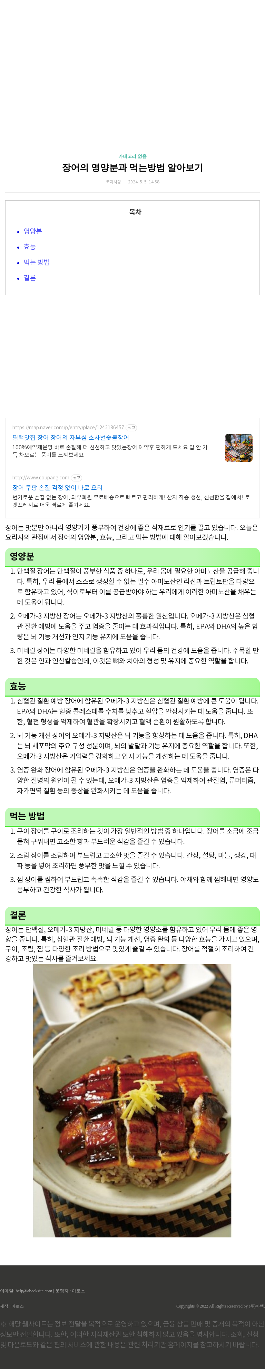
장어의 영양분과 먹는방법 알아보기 (132, 168)
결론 (29, 279)
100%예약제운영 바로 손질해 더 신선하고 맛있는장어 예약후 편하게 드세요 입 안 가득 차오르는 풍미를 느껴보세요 (110, 451)
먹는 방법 (36, 263)
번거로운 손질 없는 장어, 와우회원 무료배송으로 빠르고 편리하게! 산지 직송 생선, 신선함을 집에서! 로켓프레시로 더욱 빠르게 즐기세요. (131, 501)
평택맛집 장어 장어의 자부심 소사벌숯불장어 (70, 438)
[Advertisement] (132, 65)
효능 (29, 247)
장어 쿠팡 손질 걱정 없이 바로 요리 (57, 488)
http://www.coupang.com (40, 478)
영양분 (32, 232)
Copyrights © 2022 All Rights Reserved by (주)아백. (220, 1306)
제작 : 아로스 (12, 1306)
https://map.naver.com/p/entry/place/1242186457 (68, 428)
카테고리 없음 (132, 156)
